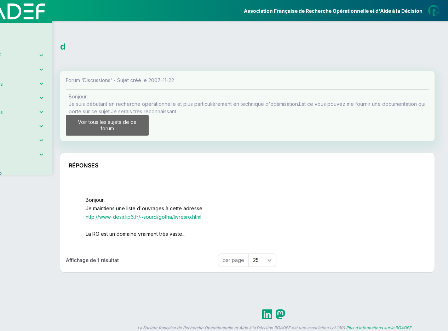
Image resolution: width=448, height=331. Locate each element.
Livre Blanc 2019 (36, 261)
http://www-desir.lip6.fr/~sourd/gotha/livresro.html (188, 217)
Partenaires (29, 163)
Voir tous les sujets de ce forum (145, 125)
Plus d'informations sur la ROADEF (379, 327)
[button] (10, 210)
